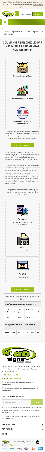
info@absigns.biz (23, 7)
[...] (16, 371)
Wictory (11, 445)
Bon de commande (22, 145)
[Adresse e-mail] (16, 402)
